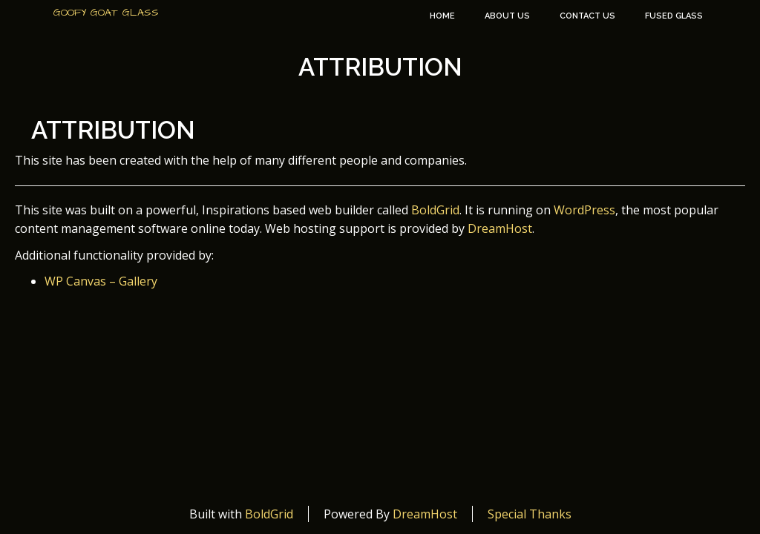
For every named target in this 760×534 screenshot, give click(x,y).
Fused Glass (674, 16)
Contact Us (587, 16)
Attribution (380, 67)
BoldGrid (435, 210)
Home (442, 16)
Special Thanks (529, 514)
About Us (507, 16)
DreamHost (500, 228)
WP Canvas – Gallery (101, 281)
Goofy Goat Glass (106, 13)
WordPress (584, 210)
